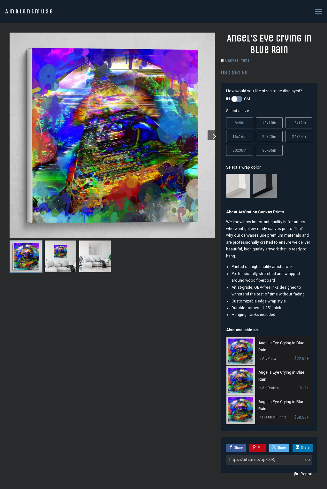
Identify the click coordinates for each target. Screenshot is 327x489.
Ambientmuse (29, 11)
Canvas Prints (237, 60)
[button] (303, 474)
